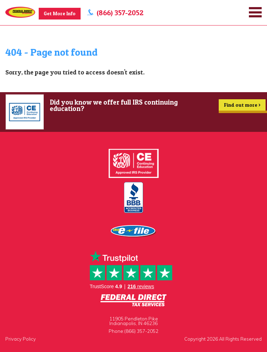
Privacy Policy (20, 339)
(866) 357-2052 (120, 12)
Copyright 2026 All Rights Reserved (223, 339)
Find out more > (242, 106)
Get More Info (60, 13)
